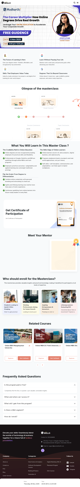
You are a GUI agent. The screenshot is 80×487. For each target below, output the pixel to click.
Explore (10, 358)
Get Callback (24, 358)
